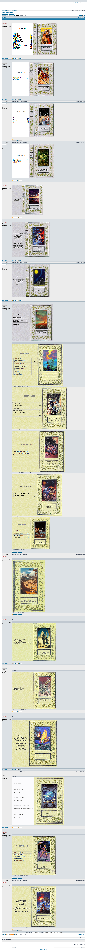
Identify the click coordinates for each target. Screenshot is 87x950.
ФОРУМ (76, 0)
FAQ (74, 2)
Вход (3, 2)
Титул (2, 0)
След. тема (83, 17)
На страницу (80, 15)
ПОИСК (81, 0)
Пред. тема (79, 17)
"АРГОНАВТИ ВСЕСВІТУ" (29, 0)
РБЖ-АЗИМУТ (53, 0)
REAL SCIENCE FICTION (63, 0)
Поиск (77, 2)
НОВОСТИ (7, 0)
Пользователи (82, 2)
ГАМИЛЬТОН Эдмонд (8, 12)
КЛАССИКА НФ (14, 10)
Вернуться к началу (5, 58)
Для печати (4, 17)
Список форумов (4, 10)
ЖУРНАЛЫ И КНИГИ (16, 0)
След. (84, 15)
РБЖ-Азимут (10, 10)
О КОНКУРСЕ (44, 0)
